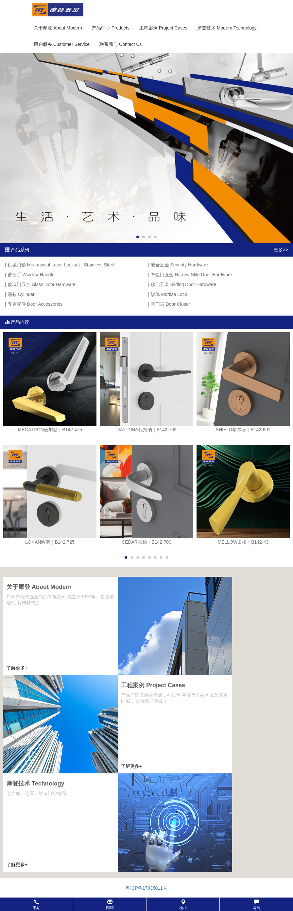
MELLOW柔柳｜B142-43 (243, 542)
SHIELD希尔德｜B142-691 (243, 429)
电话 (37, 905)
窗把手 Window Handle (31, 274)
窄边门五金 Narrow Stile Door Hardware (191, 274)
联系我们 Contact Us (120, 44)
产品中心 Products (110, 27)
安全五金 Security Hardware (179, 264)
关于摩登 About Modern (58, 27)
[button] (146, 904)
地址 (183, 905)
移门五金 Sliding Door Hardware (183, 284)
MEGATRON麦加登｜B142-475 (50, 429)
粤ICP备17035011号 (146, 888)
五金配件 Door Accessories (35, 304)
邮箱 (110, 905)
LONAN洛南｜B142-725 (50, 542)
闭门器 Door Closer (170, 304)
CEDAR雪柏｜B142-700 (146, 542)
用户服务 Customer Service (62, 44)
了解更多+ (17, 667)
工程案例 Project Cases (163, 27)
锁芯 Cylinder (21, 294)
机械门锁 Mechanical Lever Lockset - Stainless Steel (61, 264)
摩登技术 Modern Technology (227, 27)
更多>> (281, 249)
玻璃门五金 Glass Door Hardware (42, 284)
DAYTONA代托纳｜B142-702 (146, 429)
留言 (256, 905)
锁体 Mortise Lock (169, 294)
